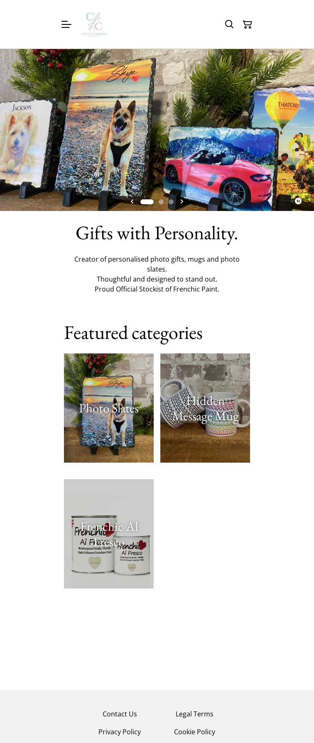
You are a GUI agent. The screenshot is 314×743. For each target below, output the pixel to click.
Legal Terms (194, 713)
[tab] (147, 202)
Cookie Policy (194, 731)
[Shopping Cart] (247, 24)
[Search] (229, 24)
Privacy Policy (119, 731)
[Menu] (66, 24)
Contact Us (120, 713)
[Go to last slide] (132, 202)
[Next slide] (182, 202)
